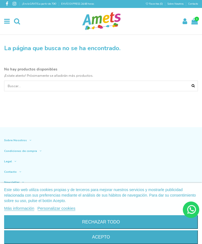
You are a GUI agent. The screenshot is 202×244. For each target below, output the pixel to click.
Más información (19, 208)
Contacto (193, 3)
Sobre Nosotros (175, 3)
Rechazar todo (101, 222)
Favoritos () (154, 3)
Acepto (101, 237)
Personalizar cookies (56, 208)
